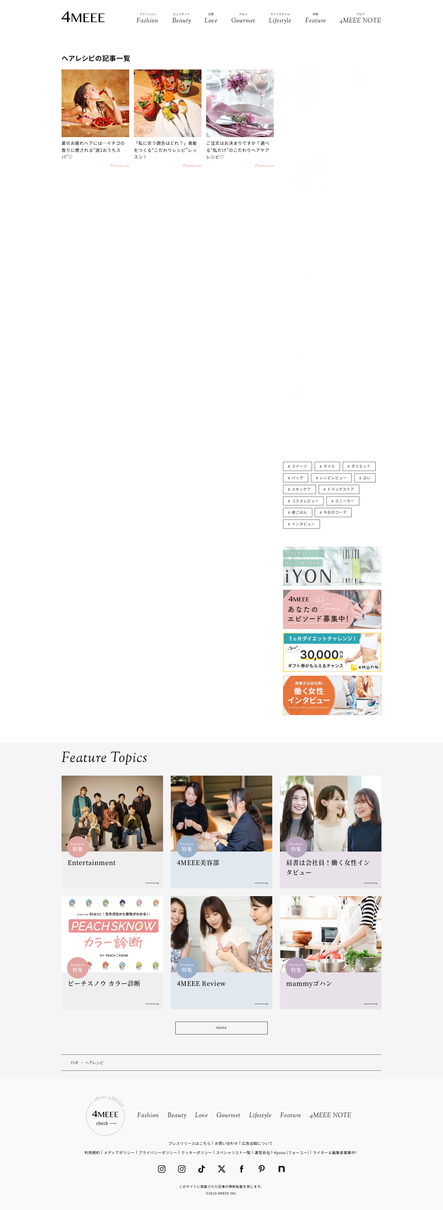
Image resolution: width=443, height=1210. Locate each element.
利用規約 (92, 1152)
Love (201, 1115)
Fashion (148, 1115)
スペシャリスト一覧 (233, 1152)
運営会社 (262, 1152)
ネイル (329, 466)
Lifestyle (260, 1115)
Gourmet (229, 1115)
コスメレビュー (305, 500)
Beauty (177, 1115)
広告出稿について (257, 1143)
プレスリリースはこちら (189, 1143)
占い (367, 477)
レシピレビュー (333, 477)
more (221, 1027)
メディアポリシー (119, 1152)
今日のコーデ (335, 512)
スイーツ (299, 466)
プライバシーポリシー (157, 1152)
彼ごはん (299, 512)
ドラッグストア (340, 489)
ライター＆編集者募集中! (335, 1152)
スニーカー (344, 500)
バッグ (297, 477)
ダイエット (361, 466)
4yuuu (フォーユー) (291, 1152)
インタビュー (303, 523)
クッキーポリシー (196, 1152)
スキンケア (301, 489)
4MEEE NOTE (331, 1115)
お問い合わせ (226, 1143)
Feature (290, 1115)
